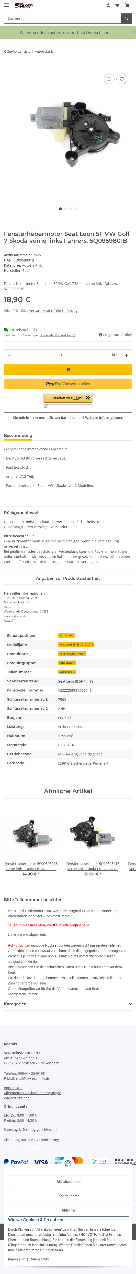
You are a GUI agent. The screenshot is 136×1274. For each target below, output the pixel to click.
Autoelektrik (32, 265)
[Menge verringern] (9, 355)
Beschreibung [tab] (18, 435)
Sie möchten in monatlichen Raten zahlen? (68, 417)
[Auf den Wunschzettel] (121, 79)
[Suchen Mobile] (62, 18)
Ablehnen (69, 1210)
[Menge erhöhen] (126, 355)
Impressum (16, 1259)
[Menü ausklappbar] (6, 3)
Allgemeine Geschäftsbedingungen (32, 1092)
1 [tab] (60, 208)
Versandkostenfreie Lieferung (53, 310)
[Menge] (61, 355)
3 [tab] (70, 208)
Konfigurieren (68, 1196)
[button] (108, 5)
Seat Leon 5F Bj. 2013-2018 (76, 644)
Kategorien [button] (15, 1004)
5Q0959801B (67, 672)
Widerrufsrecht (16, 1098)
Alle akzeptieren (69, 1182)
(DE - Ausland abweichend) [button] (57, 335)
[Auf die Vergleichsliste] (109, 79)
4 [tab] (75, 208)
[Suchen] (126, 18)
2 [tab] (65, 208)
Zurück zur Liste (18, 51)
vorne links (66, 635)
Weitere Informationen (104, 417)
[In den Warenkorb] (8, 67)
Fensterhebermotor (72, 653)
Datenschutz (39, 1259)
